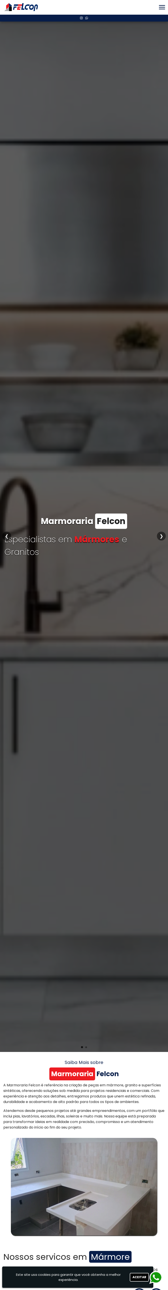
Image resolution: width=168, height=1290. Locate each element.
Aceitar (139, 1277)
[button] (162, 7)
